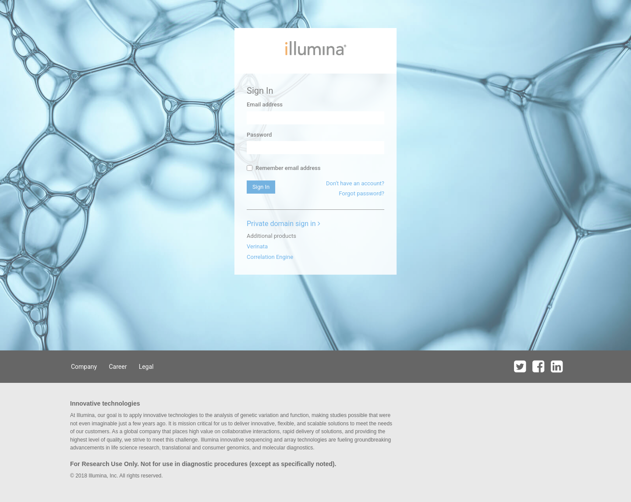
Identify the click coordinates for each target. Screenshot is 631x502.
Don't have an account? (355, 183)
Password (259, 134)
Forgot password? (361, 193)
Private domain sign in (283, 223)
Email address (265, 104)
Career (118, 366)
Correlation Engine (270, 257)
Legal (146, 366)
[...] (249, 168)
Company (84, 366)
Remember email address (283, 168)
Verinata (257, 246)
